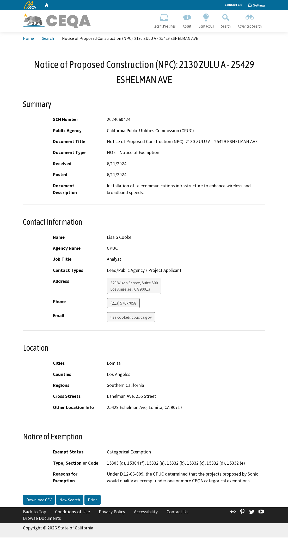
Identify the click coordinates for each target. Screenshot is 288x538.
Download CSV (39, 500)
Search (226, 19)
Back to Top (34, 512)
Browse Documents (42, 519)
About (187, 19)
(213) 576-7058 (123, 303)
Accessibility (146, 512)
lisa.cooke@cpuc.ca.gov (131, 317)
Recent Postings (164, 19)
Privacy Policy (112, 512)
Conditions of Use (72, 512)
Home (28, 38)
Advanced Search (249, 19)
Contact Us (233, 4)
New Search (69, 500)
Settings (256, 5)
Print (92, 500)
